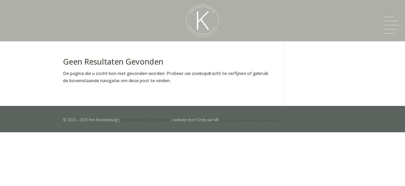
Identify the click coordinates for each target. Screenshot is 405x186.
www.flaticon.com (274, 120)
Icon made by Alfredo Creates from (242, 120)
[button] (392, 25)
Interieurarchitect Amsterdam (145, 119)
